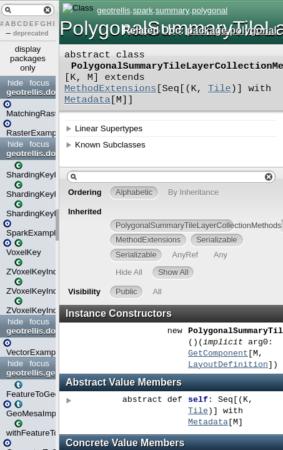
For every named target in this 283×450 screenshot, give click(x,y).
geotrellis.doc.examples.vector (29, 331)
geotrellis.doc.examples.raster (29, 92)
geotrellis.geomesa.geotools (29, 373)
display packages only (28, 58)
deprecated (31, 33)
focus (39, 83)
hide (15, 83)
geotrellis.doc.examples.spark (29, 153)
